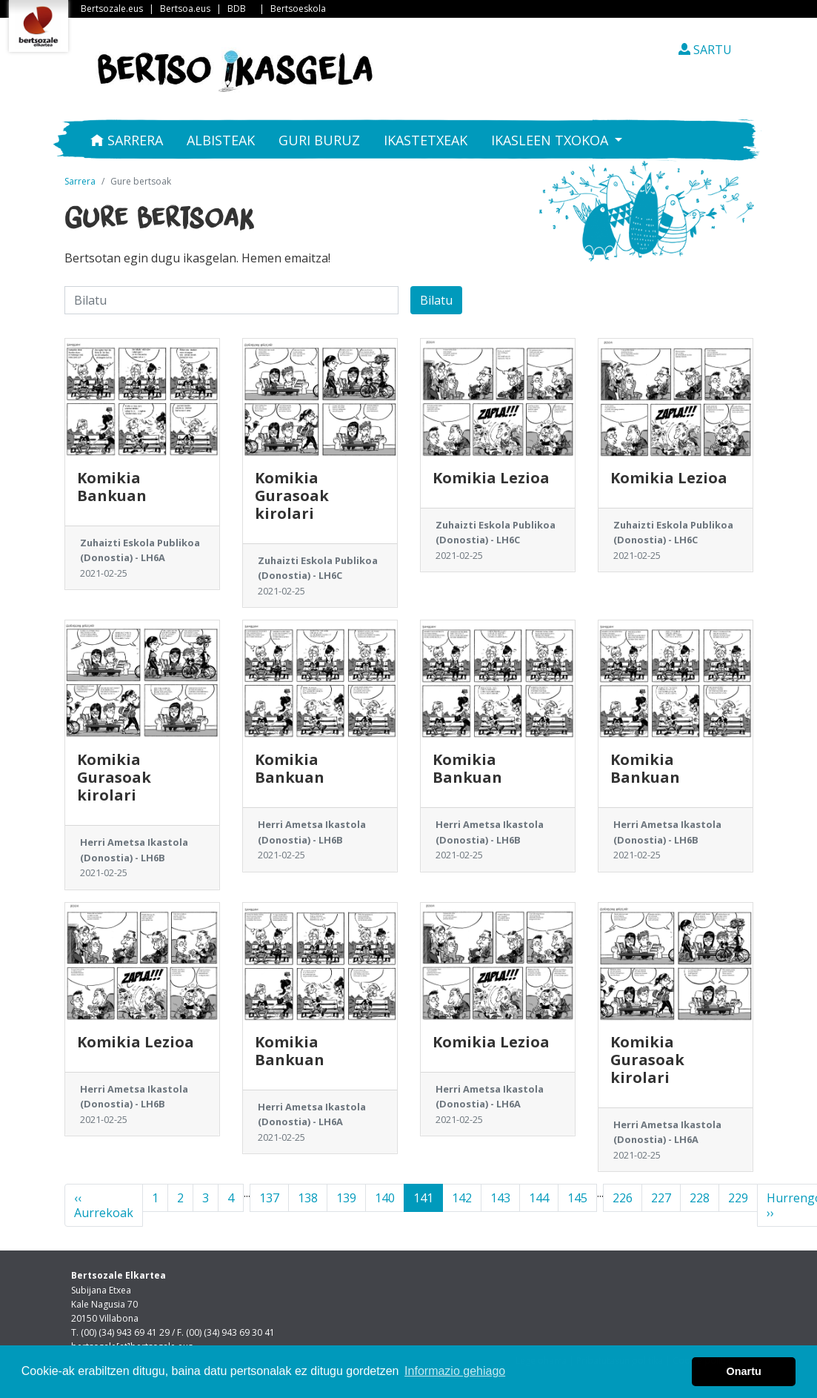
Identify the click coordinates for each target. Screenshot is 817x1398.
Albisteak (221, 140)
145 (577, 1198)
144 (539, 1198)
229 (738, 1198)
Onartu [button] (744, 1371)
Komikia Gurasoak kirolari (292, 495)
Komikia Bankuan (112, 487)
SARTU (705, 50)
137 (269, 1198)
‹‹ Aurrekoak (103, 1205)
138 (308, 1198)
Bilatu (436, 300)
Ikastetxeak (425, 140)
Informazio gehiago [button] (454, 1371)
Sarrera (126, 140)
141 (423, 1198)
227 (661, 1198)
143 (500, 1198)
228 (700, 1198)
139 (346, 1198)
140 (385, 1198)
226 (623, 1198)
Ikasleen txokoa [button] (551, 140)
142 (462, 1198)
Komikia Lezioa (491, 478)
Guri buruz (319, 140)
